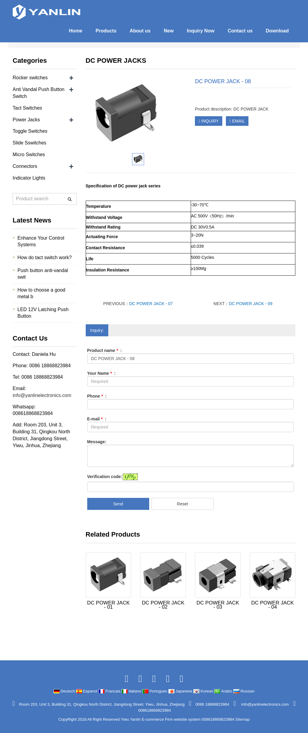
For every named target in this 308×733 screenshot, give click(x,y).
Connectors (25, 166)
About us (140, 30)
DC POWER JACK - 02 (163, 605)
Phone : (97, 396)
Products (106, 30)
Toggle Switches (30, 131)
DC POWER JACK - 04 (272, 605)
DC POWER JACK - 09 (251, 303)
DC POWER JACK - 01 (108, 605)
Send (118, 503)
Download (277, 30)
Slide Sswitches (29, 142)
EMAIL (237, 121)
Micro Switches (29, 154)
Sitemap (242, 719)
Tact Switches (27, 108)
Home (75, 30)
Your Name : (101, 373)
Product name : (104, 350)
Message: (96, 441)
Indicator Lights (29, 177)
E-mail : (96, 418)
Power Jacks (26, 119)
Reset (182, 503)
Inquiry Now (200, 30)
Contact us (240, 30)
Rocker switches (30, 77)
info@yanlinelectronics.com (42, 395)
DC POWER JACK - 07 (151, 303)
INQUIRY (209, 121)
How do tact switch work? (44, 257)
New (169, 30)
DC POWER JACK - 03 (217, 605)
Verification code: (104, 476)
